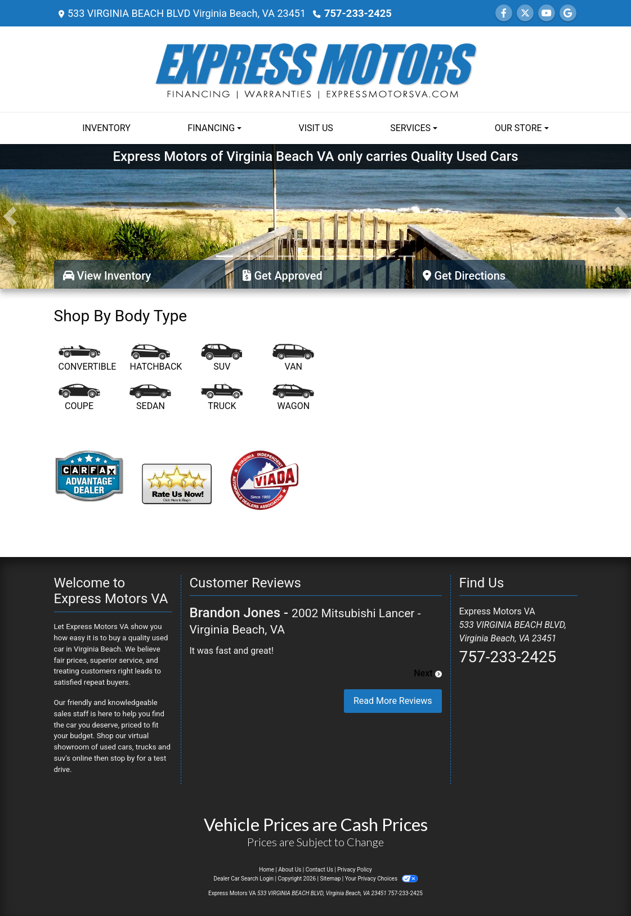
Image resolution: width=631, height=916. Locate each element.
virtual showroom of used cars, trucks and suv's (112, 746)
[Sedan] (150, 398)
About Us (290, 869)
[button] (10, 216)
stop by (122, 758)
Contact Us (319, 869)
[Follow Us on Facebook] (503, 13)
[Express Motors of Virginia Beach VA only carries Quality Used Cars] (315, 215)
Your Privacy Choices (381, 878)
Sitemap (330, 878)
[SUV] (222, 358)
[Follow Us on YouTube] (546, 13)
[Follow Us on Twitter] (525, 13)
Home (266, 869)
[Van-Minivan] (293, 358)
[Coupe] (79, 398)
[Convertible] (88, 358)
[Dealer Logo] (316, 68)
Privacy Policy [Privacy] (354, 869)
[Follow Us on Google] (568, 13)
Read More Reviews (392, 700)
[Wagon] (293, 398)
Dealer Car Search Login (243, 878)
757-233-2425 (357, 13)
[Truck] (222, 398)
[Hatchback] (155, 358)
